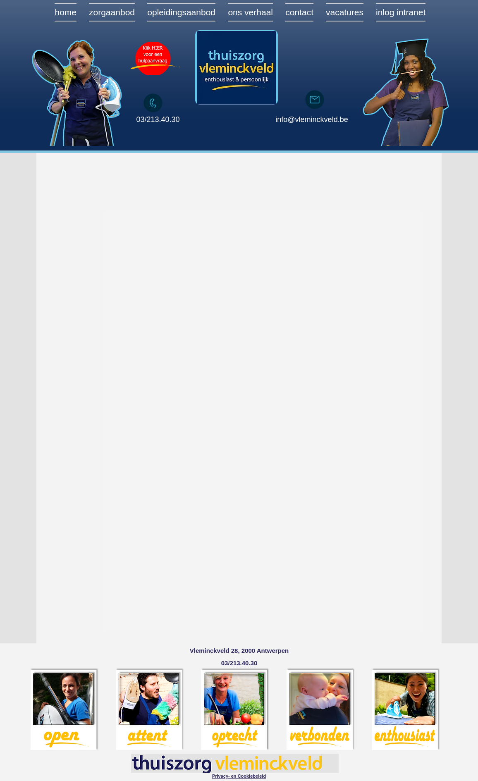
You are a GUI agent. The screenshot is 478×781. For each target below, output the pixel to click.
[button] (239, 776)
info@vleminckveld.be (311, 119)
